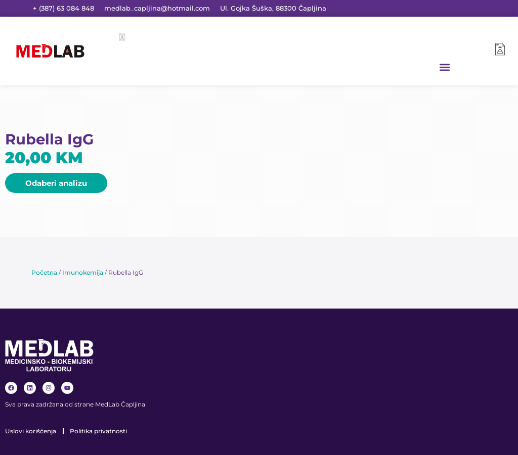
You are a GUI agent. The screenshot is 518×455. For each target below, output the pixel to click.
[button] (445, 67)
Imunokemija (82, 272)
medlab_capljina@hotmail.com (157, 8)
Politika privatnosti (98, 431)
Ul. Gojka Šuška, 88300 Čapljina (273, 8)
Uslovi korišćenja (30, 431)
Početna (44, 272)
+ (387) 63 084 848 (63, 8)
